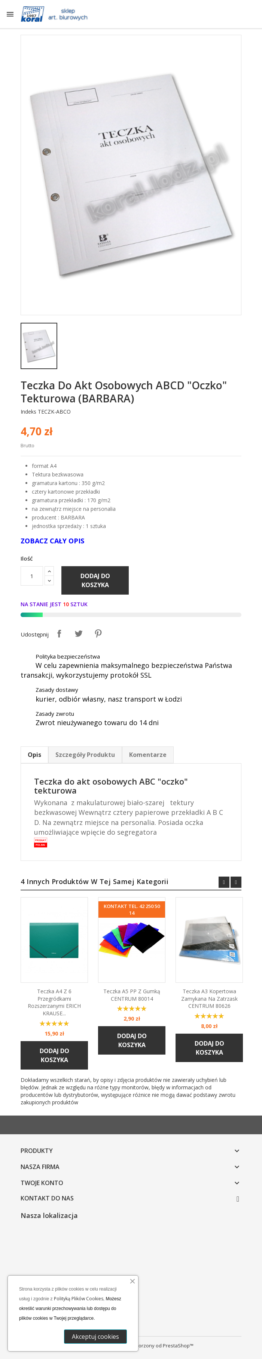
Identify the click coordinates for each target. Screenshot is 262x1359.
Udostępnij (59, 633)
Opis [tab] (34, 755)
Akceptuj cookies (95, 1336)
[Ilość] (32, 576)
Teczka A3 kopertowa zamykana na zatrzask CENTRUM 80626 (209, 999)
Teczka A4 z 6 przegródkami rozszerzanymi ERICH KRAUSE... (54, 1002)
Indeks (28, 411)
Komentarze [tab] (148, 755)
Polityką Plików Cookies (78, 1298)
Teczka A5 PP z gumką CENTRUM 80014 (131, 995)
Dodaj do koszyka (95, 580)
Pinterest (98, 633)
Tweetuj (78, 633)
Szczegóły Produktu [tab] (85, 755)
